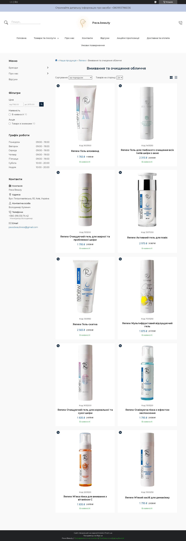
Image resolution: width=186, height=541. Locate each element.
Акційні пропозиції (128, 38)
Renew (82, 60)
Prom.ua (108, 533)
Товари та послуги (45, 38)
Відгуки (104, 38)
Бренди (13, 67)
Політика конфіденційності (111, 538)
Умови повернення (93, 45)
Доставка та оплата (158, 38)
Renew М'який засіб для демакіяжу (147, 497)
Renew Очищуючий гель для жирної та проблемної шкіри (85, 238)
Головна (21, 38)
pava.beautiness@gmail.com (23, 227)
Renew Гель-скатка (85, 324)
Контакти (87, 38)
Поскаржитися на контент (86, 538)
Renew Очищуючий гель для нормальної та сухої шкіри (85, 411)
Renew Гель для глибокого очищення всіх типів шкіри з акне (147, 152)
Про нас (69, 38)
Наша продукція (67, 60)
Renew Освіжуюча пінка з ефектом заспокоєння (147, 411)
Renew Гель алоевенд (85, 151)
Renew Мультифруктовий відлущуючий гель (147, 325)
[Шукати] (6, 23)
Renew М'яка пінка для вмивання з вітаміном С (85, 498)
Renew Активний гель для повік (147, 237)
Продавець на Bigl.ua (93, 535)
